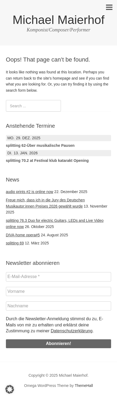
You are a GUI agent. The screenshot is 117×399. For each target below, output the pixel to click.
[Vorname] (58, 291)
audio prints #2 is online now (29, 192)
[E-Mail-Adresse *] (58, 276)
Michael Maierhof (59, 20)
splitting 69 (15, 243)
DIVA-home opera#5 (23, 235)
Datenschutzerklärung (72, 331)
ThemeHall (84, 385)
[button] (9, 389)
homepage (61, 78)
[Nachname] (58, 306)
